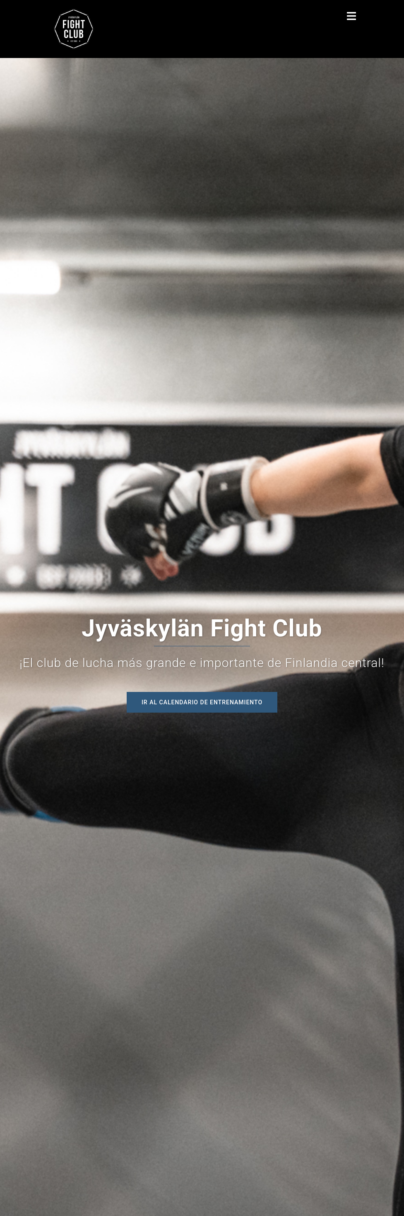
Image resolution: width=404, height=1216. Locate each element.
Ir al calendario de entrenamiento (202, 702)
